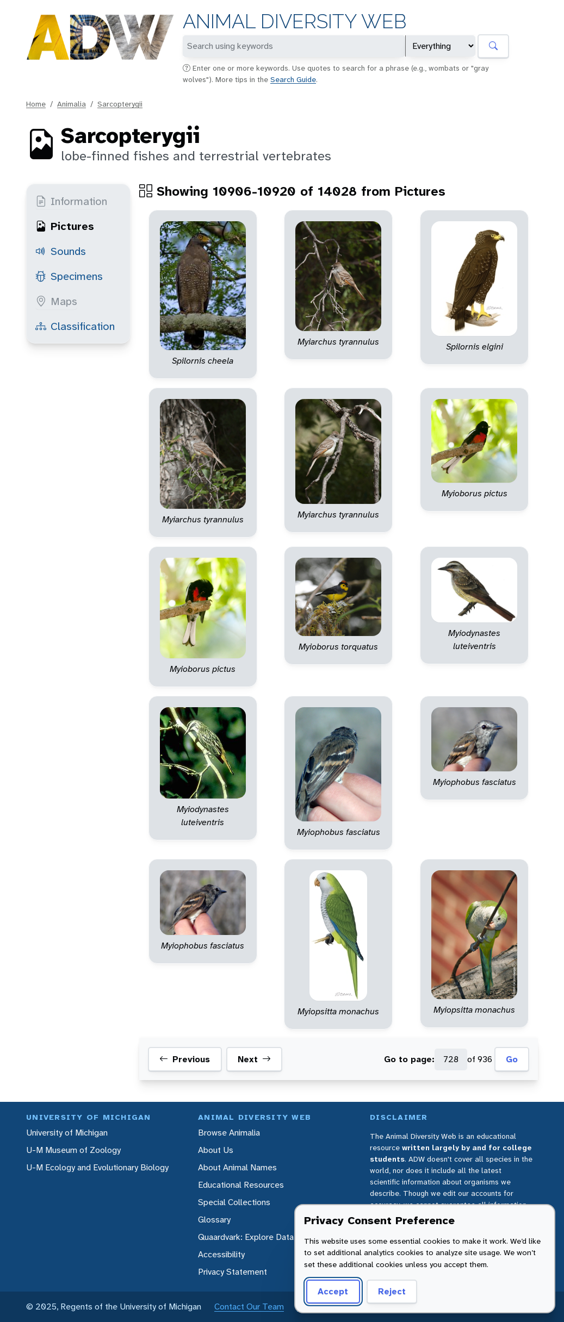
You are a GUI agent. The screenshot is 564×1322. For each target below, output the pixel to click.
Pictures (64, 226)
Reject (392, 1291)
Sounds (60, 251)
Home (36, 104)
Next (254, 1059)
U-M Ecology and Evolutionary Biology (97, 1167)
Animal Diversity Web (294, 21)
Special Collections (234, 1202)
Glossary (214, 1219)
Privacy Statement (232, 1271)
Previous (184, 1059)
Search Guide (293, 79)
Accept (333, 1291)
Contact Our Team (249, 1306)
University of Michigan (67, 1132)
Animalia (71, 104)
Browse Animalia (229, 1132)
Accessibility (221, 1254)
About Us (215, 1150)
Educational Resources (241, 1184)
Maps (56, 301)
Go (512, 1059)
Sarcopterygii (119, 104)
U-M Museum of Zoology (73, 1150)
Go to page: (409, 1059)
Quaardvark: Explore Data (246, 1237)
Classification (75, 326)
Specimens (69, 276)
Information (71, 201)
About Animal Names (237, 1167)
